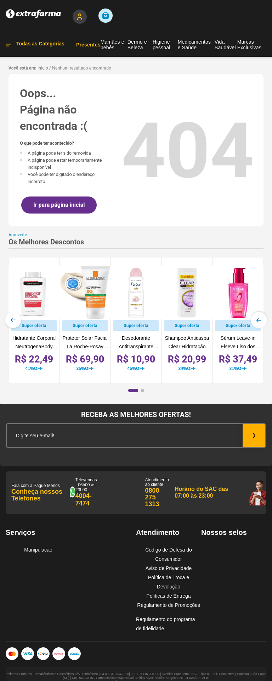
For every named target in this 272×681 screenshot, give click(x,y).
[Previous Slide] (13, 320)
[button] (133, 390)
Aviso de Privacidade (169, 568)
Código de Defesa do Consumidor (168, 554)
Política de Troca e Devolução (168, 582)
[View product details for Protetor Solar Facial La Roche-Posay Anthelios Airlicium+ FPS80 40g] (85, 320)
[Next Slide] (259, 320)
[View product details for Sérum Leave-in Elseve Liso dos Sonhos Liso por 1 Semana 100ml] (238, 320)
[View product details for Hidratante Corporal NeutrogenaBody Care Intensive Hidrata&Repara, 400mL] (34, 320)
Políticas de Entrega (168, 596)
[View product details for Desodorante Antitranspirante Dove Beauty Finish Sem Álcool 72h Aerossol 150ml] (136, 320)
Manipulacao (38, 550)
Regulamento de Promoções (168, 605)
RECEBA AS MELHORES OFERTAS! (136, 414)
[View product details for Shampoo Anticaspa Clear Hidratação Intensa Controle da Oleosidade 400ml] (187, 320)
